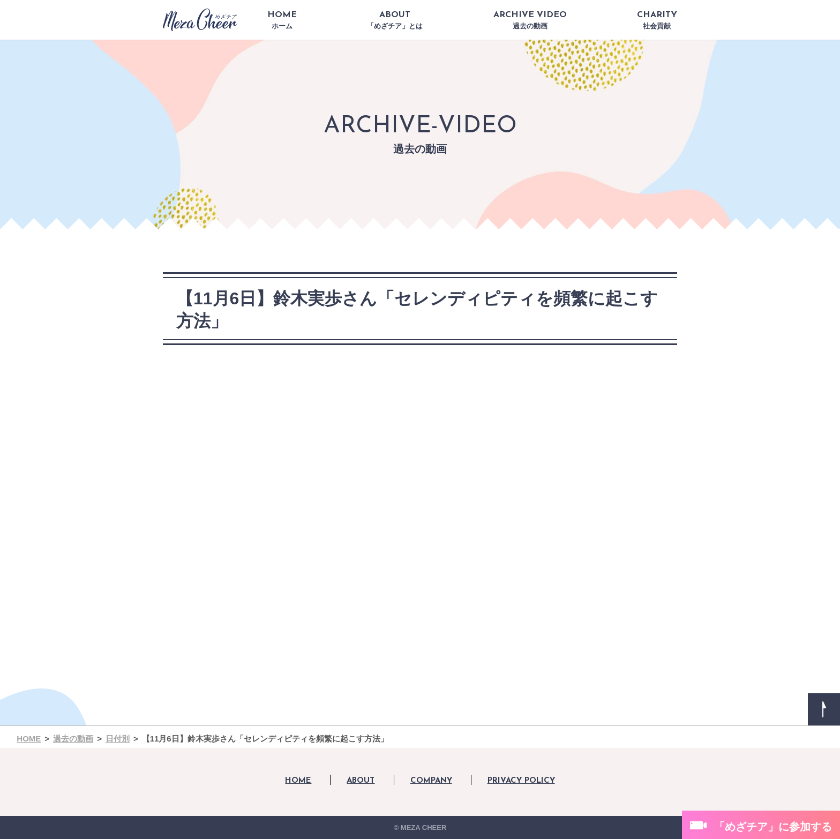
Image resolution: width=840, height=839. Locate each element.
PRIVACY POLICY (521, 781)
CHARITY (657, 20)
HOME (282, 20)
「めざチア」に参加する (773, 827)
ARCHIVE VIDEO (530, 20)
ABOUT (395, 20)
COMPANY (431, 781)
